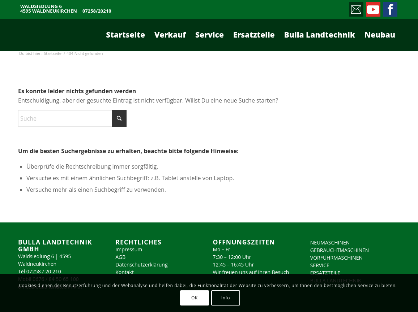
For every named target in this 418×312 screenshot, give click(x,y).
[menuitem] (125, 34)
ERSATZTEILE (325, 272)
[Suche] (72, 118)
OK (194, 298)
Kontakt (124, 272)
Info (225, 298)
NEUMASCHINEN (330, 242)
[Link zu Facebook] (389, 7)
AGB (120, 257)
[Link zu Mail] (355, 7)
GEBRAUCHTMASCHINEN (339, 250)
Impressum (128, 249)
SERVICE (319, 265)
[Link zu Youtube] (372, 7)
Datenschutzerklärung (141, 264)
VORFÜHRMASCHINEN (336, 257)
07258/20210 (96, 11)
